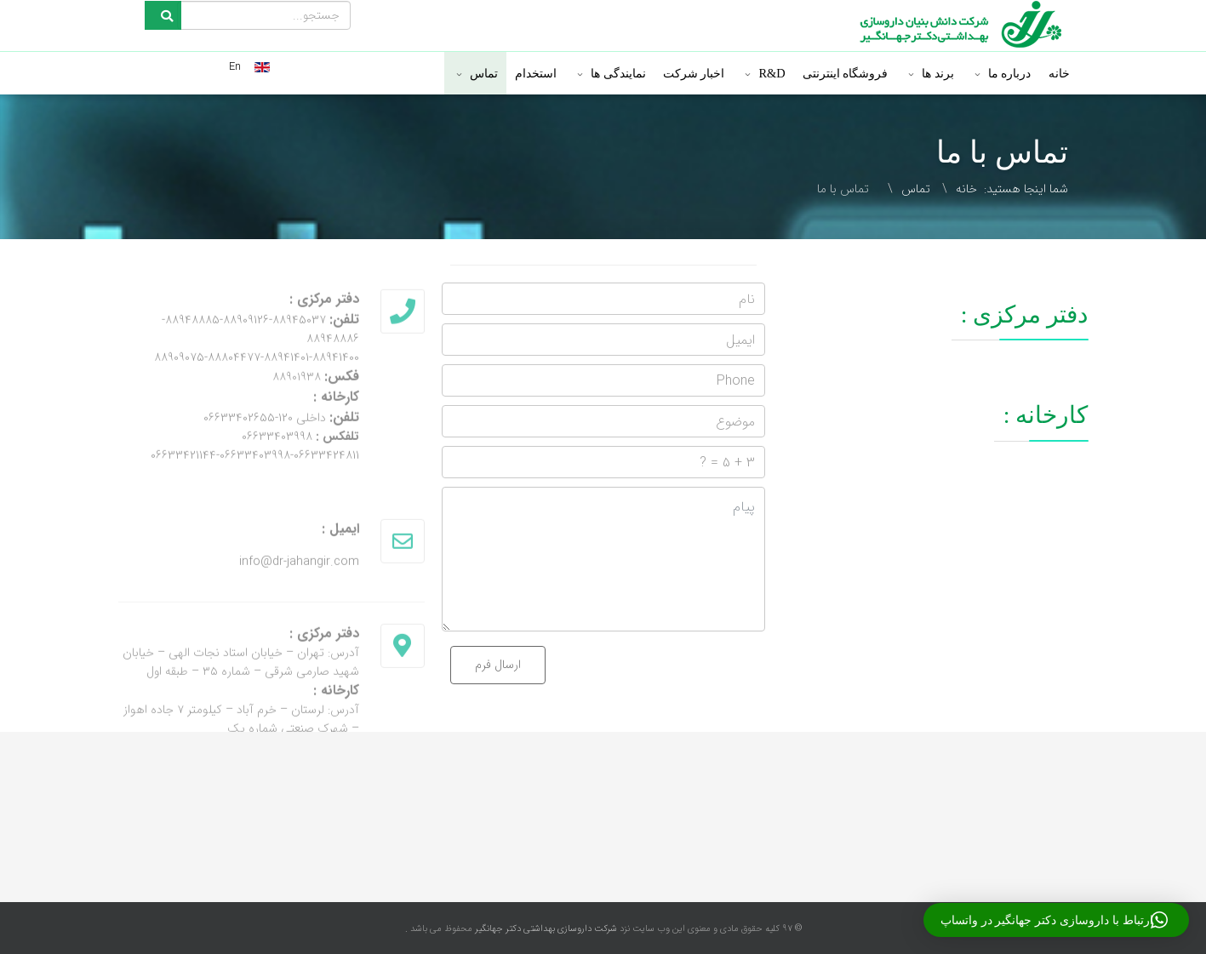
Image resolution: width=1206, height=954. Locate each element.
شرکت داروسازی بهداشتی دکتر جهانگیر (544, 929)
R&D (771, 73)
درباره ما (1010, 73)
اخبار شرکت (694, 73)
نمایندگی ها (618, 73)
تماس (484, 73)
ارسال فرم (498, 665)
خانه (1059, 73)
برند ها (938, 73)
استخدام (536, 73)
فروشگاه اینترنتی (846, 73)
